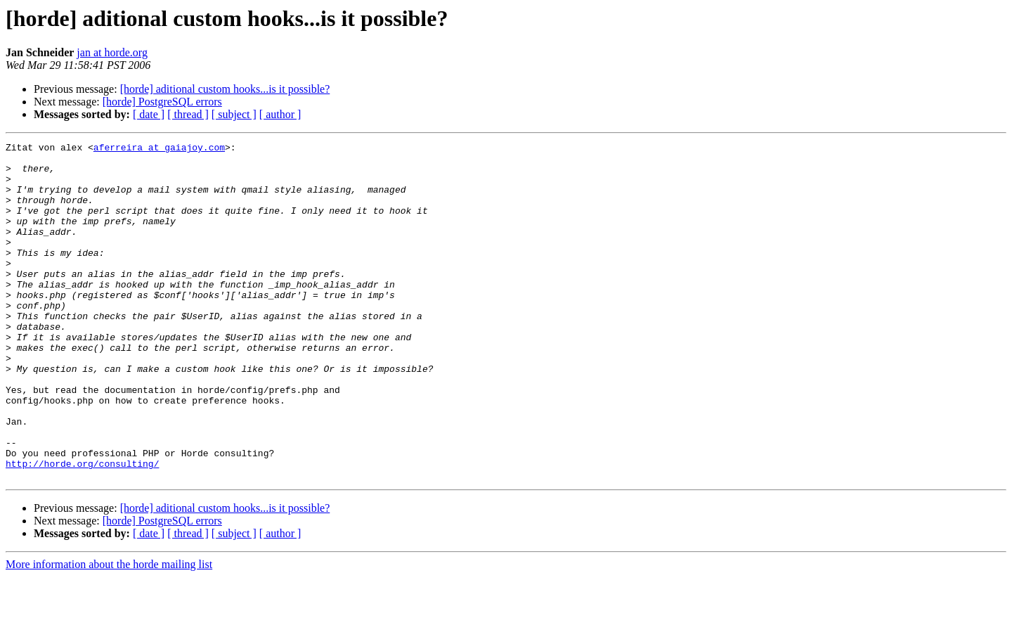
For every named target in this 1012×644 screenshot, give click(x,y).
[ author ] (280, 114)
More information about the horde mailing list (109, 632)
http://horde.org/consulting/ (82, 528)
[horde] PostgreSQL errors (162, 102)
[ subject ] (234, 114)
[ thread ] (188, 114)
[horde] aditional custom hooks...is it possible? (225, 89)
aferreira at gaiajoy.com (159, 149)
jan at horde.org (112, 52)
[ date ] (148, 114)
